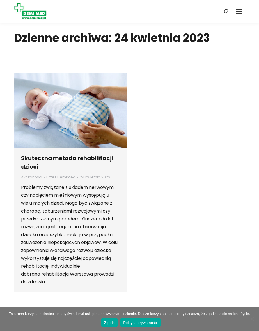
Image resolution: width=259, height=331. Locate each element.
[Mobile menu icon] (239, 11)
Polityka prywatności (140, 323)
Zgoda (109, 323)
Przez (60, 177)
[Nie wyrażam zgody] (252, 319)
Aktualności (31, 177)
